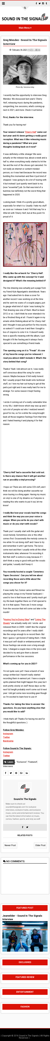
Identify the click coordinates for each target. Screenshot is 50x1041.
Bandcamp (8, 741)
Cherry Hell (30, 132)
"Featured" (32, 762)
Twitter (6, 737)
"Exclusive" (22, 762)
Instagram (8, 733)
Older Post (40, 845)
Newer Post (10, 845)
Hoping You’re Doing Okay (16, 619)
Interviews (8, 766)
